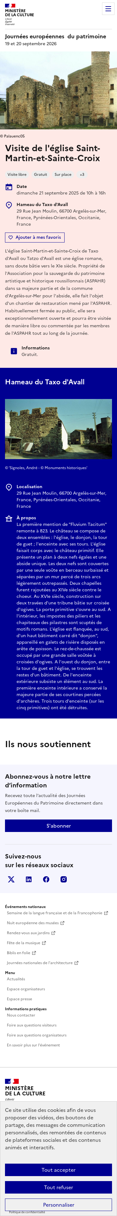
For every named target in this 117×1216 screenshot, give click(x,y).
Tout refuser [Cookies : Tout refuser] (58, 1187)
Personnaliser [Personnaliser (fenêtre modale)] (58, 1205)
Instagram (63, 879)
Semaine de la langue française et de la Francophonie (54, 913)
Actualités (16, 979)
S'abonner (58, 825)
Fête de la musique (23, 943)
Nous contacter (21, 1015)
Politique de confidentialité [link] (27, 1212)
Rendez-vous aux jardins (28, 933)
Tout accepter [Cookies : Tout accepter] (58, 1170)
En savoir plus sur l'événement (33, 1045)
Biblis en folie (18, 953)
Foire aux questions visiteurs (31, 1025)
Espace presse (19, 999)
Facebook (46, 879)
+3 (82, 174)
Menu (108, 8)
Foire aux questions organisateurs (36, 1035)
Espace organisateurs (26, 989)
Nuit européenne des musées (33, 923)
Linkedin (28, 879)
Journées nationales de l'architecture (40, 963)
